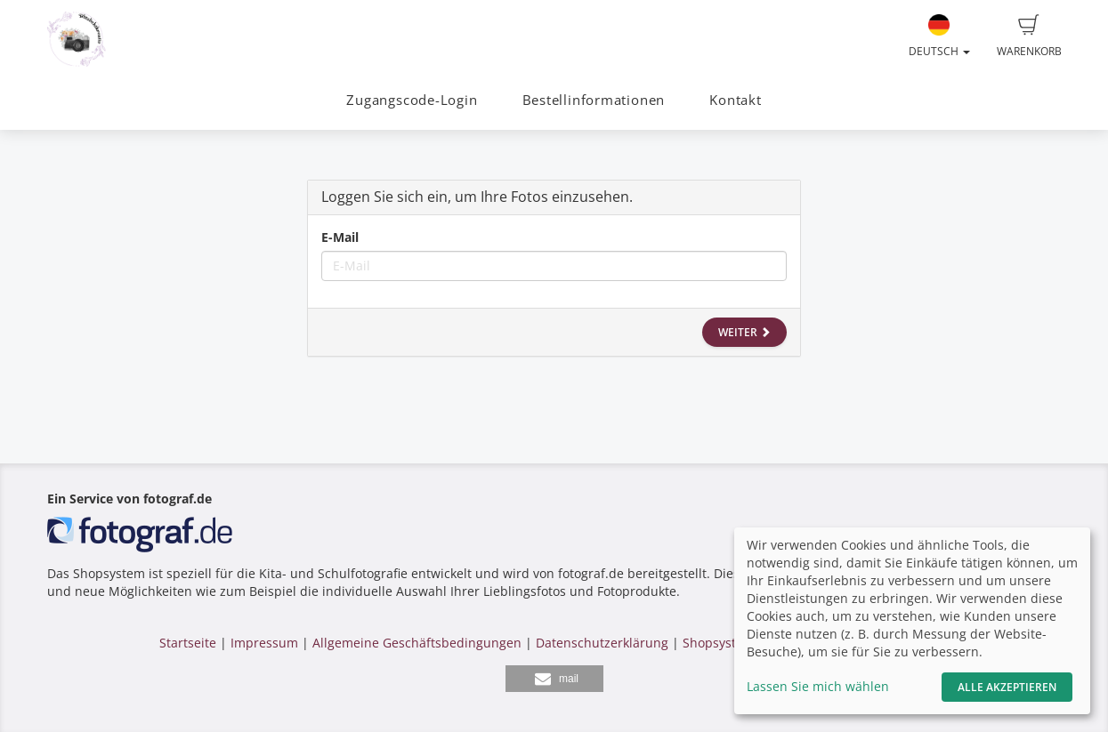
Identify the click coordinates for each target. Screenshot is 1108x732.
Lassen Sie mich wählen (818, 686)
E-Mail (340, 237)
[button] (554, 678)
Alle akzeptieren (1007, 687)
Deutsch (939, 36)
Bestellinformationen (593, 100)
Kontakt (735, 100)
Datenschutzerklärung (602, 642)
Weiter (744, 332)
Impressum (264, 642)
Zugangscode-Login (411, 100)
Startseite (187, 642)
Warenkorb (1029, 36)
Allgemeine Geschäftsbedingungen (417, 642)
